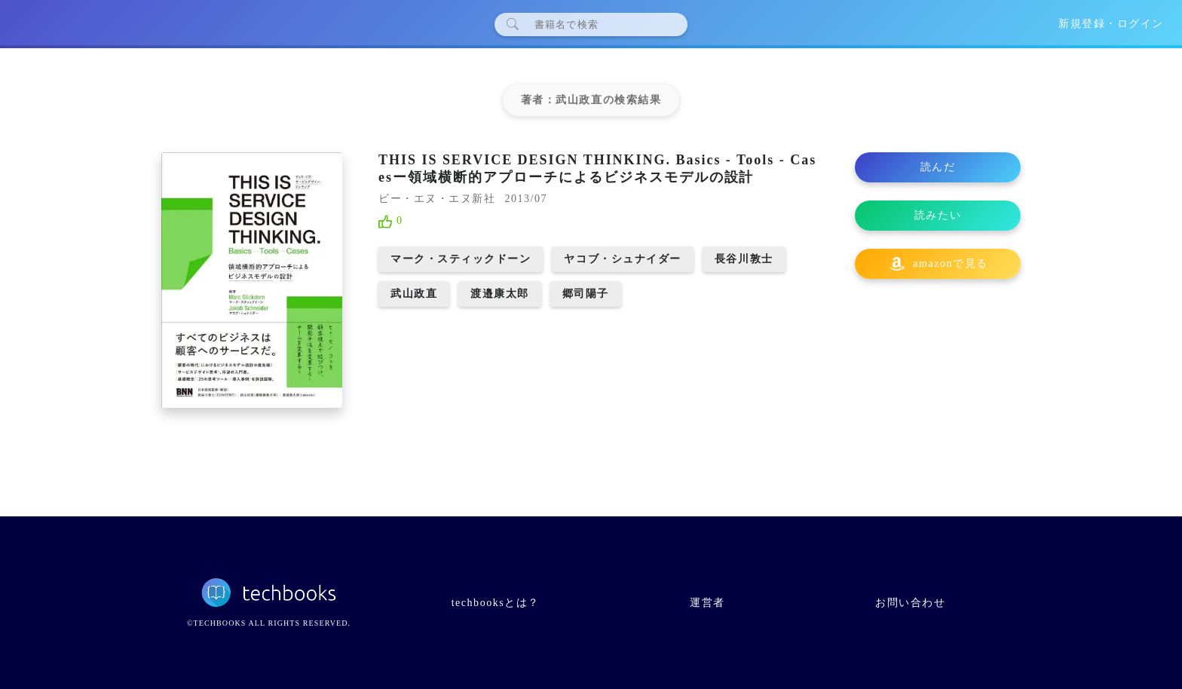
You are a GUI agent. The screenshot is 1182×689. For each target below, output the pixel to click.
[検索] (597, 24)
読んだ (938, 167)
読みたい (937, 215)
